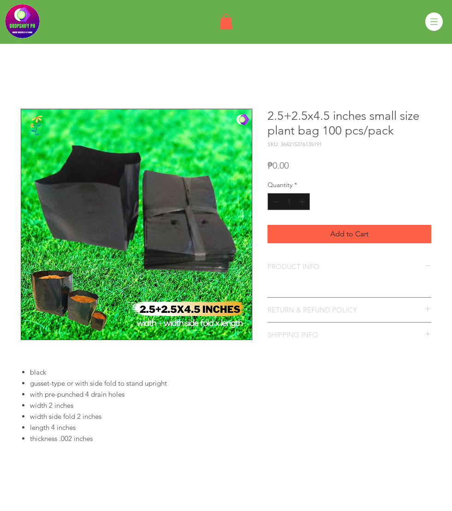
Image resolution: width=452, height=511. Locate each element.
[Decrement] (274, 202)
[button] (226, 21)
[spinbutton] (288, 202)
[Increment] (303, 202)
